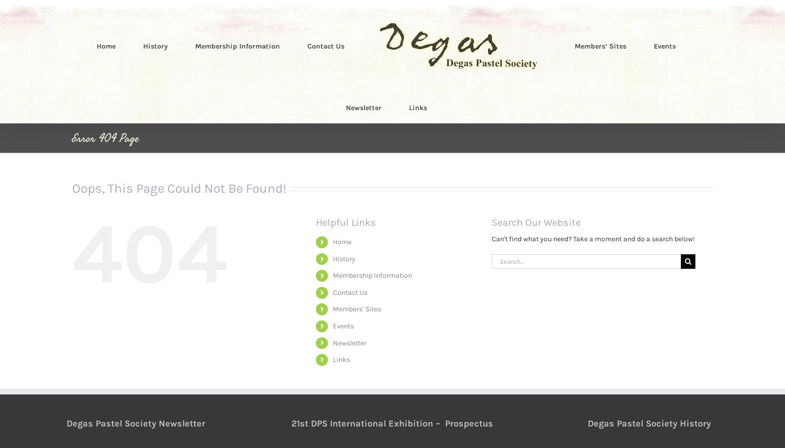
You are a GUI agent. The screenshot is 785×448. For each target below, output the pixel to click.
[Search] (688, 261)
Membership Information (372, 275)
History (344, 259)
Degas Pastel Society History (649, 423)
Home (342, 242)
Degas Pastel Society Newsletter (136, 423)
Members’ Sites (357, 309)
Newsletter (349, 343)
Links (341, 359)
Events (343, 326)
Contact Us (350, 292)
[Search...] (586, 261)
